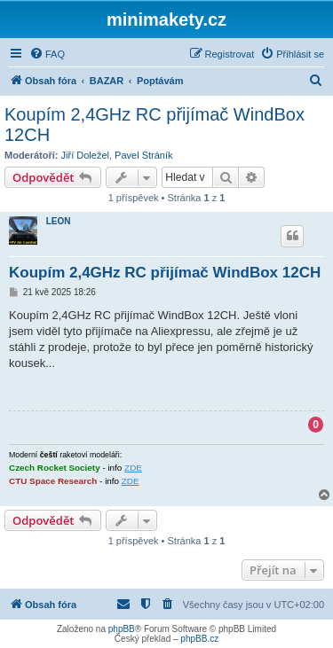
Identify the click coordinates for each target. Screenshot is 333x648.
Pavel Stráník (143, 155)
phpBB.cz (199, 639)
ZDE (133, 467)
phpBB (121, 629)
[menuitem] (47, 54)
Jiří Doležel (85, 155)
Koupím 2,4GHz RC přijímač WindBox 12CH (154, 124)
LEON (58, 221)
